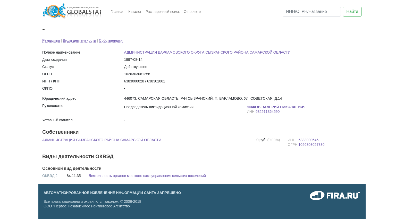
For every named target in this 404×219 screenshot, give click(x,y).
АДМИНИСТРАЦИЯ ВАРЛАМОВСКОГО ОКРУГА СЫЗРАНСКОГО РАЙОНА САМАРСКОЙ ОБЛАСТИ (207, 52)
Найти (352, 11)
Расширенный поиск (163, 12)
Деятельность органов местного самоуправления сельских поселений (147, 176)
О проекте (192, 12)
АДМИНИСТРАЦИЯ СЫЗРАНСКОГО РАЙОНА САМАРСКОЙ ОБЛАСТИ (101, 140)
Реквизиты (51, 40)
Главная (117, 12)
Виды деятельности (79, 40)
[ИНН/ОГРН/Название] (312, 11)
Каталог (134, 12)
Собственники (110, 40)
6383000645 (308, 140)
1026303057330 (311, 144)
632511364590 (268, 112)
